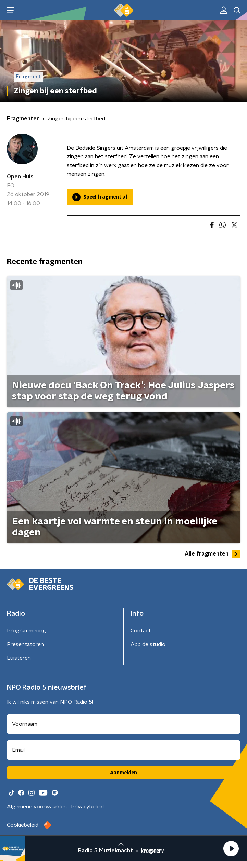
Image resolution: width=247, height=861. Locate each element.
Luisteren (19, 658)
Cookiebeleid (22, 825)
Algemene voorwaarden (37, 806)
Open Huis (20, 176)
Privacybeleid (87, 806)
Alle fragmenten (212, 554)
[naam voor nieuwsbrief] (123, 724)
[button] (231, 848)
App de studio (148, 644)
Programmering (26, 630)
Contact (141, 630)
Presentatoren (25, 644)
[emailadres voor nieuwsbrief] (123, 750)
